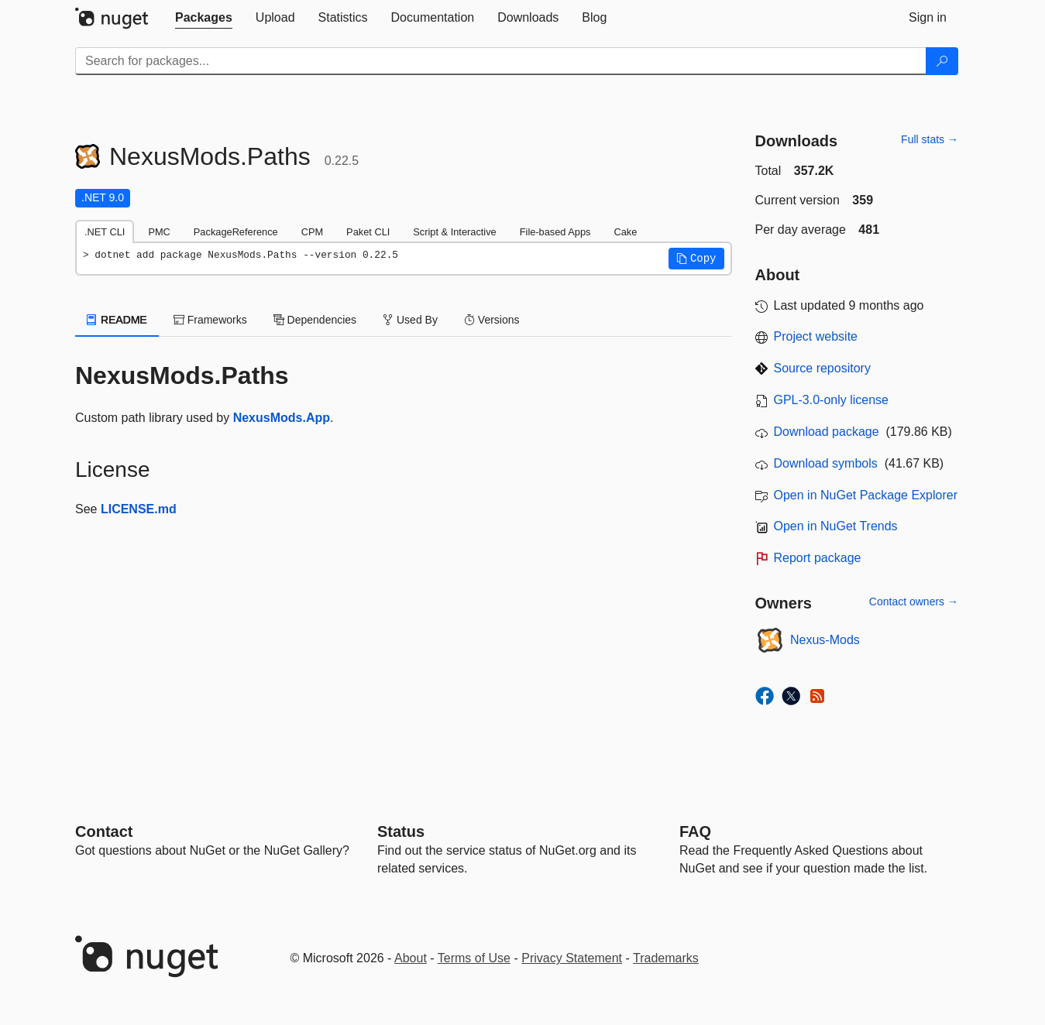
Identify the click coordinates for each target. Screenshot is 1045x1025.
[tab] (203, 18)
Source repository (822, 368)
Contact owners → (913, 601)
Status (401, 831)
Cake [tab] (625, 232)
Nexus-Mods (825, 639)
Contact (103, 831)
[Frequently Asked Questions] (695, 831)
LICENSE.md (139, 509)
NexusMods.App (281, 417)
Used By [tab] (410, 319)
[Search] (942, 61)
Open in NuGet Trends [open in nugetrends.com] (836, 526)
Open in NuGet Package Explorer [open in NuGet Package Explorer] (865, 495)
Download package (826, 431)
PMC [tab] (159, 232)
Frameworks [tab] (210, 319)
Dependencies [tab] (314, 319)
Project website (816, 336)
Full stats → (929, 139)
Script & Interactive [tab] (454, 232)
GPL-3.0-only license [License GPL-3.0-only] (831, 399)
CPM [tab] (312, 232)
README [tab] (117, 319)
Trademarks (666, 958)
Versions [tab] (492, 319)
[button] (696, 258)
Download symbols (826, 463)
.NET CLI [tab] (104, 232)
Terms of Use (474, 958)
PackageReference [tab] (236, 232)
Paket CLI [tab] (368, 232)
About (410, 958)
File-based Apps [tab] (555, 232)
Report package (817, 557)
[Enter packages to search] (500, 61)
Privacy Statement (571, 958)
